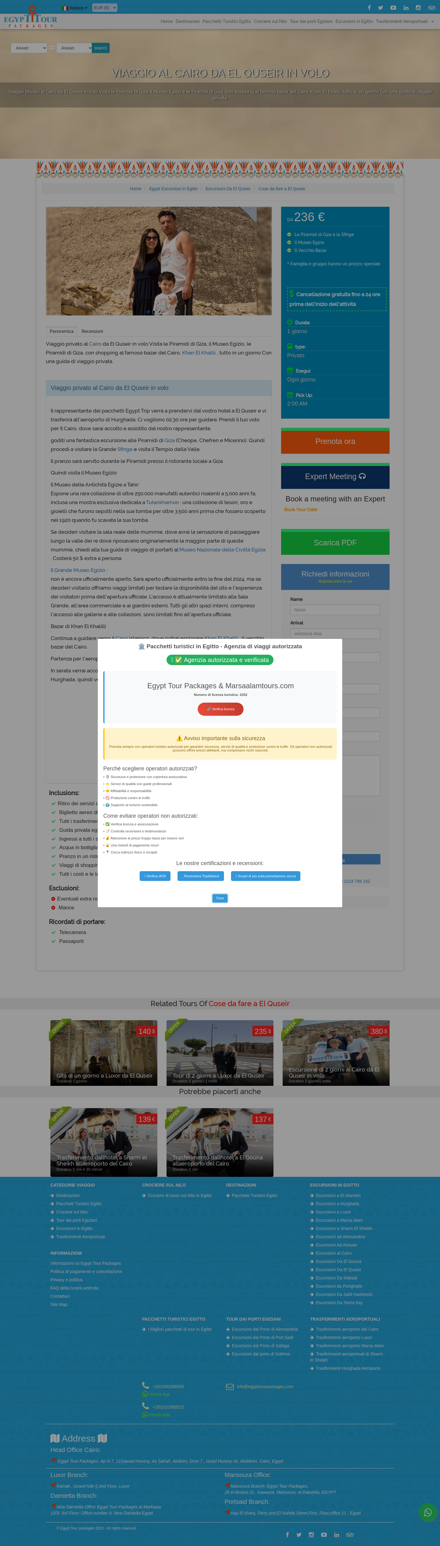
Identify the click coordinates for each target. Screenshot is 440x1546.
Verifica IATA (155, 876)
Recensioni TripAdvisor (200, 876)
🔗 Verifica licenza (220, 709)
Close (220, 898)
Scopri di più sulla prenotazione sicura (266, 876)
